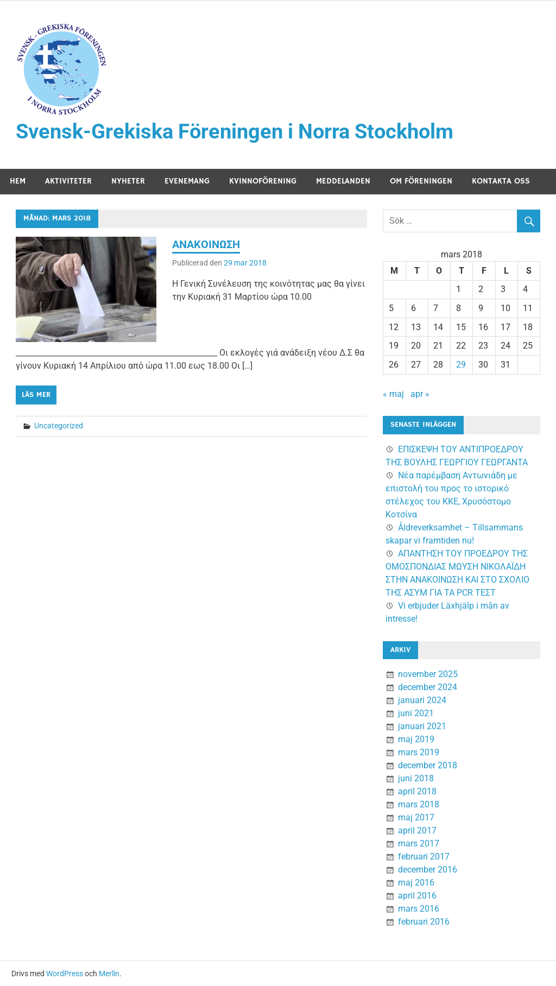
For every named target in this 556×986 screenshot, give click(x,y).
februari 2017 (424, 856)
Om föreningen (421, 181)
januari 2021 (422, 726)
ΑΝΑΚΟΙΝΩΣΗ (206, 244)
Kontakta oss (501, 181)
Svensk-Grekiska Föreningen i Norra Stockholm (234, 131)
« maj (393, 394)
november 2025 (428, 674)
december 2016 (427, 869)
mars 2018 (418, 804)
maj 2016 (416, 882)
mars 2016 (418, 908)
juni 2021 (416, 713)
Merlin (109, 973)
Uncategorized (58, 425)
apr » (419, 394)
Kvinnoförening (262, 181)
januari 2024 (422, 700)
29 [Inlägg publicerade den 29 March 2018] (461, 364)
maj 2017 (416, 817)
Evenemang (187, 181)
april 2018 (417, 791)
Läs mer (36, 395)
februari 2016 (424, 922)
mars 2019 (418, 752)
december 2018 (427, 765)
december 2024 (427, 687)
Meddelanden (343, 181)
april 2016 (417, 895)
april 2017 (417, 830)
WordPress (64, 973)
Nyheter (128, 181)
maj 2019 (416, 739)
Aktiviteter (68, 181)
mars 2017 (418, 843)
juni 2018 (416, 778)
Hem (18, 181)
